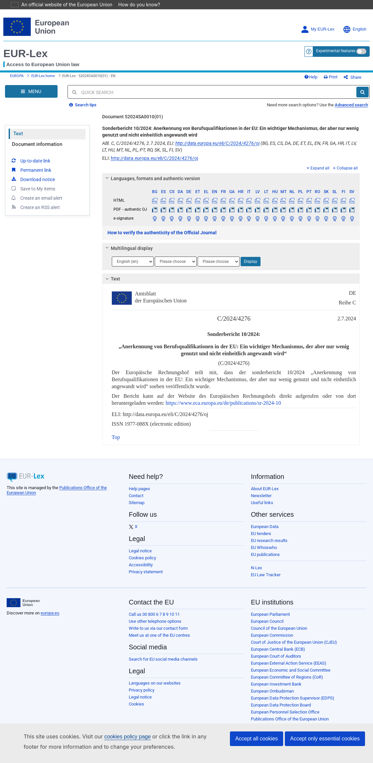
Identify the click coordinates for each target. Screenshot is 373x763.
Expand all (318, 173)
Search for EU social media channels (163, 664)
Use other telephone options (155, 626)
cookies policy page (116, 736)
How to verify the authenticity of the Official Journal (162, 237)
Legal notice (140, 555)
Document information (37, 149)
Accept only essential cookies (325, 738)
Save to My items (32, 193)
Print (341, 79)
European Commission (272, 640)
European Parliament (270, 619)
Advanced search (351, 109)
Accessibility (141, 569)
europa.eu (50, 617)
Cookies (136, 709)
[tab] (231, 183)
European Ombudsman (272, 696)
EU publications (265, 559)
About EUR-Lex (265, 493)
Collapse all (345, 173)
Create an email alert (36, 202)
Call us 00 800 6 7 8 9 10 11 (154, 619)
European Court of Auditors (276, 661)
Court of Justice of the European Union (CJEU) (294, 647)
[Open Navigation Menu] (31, 96)
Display (250, 266)
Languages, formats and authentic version (151, 183)
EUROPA (17, 78)
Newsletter (261, 500)
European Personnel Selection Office (285, 716)
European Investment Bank (276, 689)
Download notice (32, 184)
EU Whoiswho (264, 552)
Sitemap (136, 507)
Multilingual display (128, 253)
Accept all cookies (256, 738)
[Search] (362, 97)
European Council (267, 626)
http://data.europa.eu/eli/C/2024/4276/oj (217, 148)
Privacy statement (146, 576)
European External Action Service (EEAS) (288, 668)
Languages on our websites (155, 688)
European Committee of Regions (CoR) (287, 682)
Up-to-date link (30, 165)
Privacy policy (141, 695)
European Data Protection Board (281, 710)
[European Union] (23, 607)
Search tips (82, 109)
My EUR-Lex (317, 29)
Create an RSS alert (35, 212)
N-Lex (256, 572)
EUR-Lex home (43, 78)
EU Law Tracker (265, 579)
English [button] (354, 29)
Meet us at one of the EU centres (159, 640)
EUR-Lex (25, 53)
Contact (136, 500)
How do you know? (135, 4)
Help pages (139, 493)
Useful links (262, 507)
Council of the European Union (279, 633)
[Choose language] (133, 267)
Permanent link (30, 174)
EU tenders (261, 538)
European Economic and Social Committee (290, 675)
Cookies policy (142, 562)
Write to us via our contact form (158, 633)
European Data (265, 531)
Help (321, 79)
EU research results (269, 545)
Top (116, 442)
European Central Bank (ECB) (278, 654)
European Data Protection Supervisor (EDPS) (292, 703)
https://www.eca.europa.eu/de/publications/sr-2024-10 (223, 408)
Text (18, 139)
